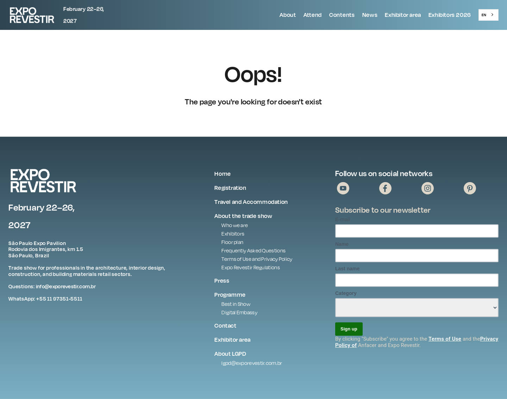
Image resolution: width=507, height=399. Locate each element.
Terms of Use (444, 339)
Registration (230, 187)
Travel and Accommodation (251, 201)
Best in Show (235, 304)
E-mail (342, 219)
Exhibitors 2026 (449, 14)
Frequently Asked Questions (253, 250)
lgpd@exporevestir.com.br (251, 363)
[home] (48, 15)
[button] (288, 15)
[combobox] (488, 14)
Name (342, 244)
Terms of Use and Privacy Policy (256, 259)
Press (221, 280)
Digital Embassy (239, 312)
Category (346, 293)
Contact (225, 325)
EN (484, 15)
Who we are (234, 225)
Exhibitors (232, 234)
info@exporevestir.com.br (66, 286)
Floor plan (232, 242)
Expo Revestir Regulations (250, 267)
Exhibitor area (403, 14)
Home (222, 173)
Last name (347, 268)
